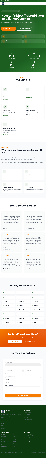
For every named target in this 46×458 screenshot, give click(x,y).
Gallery (2, 423)
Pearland (3, 438)
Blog (2, 425)
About (2, 420)
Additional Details (9, 385)
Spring (2, 439)
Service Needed (8, 362)
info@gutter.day (13, 0)
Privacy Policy (33, 452)
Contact (2, 428)
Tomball (3, 443)
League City (14, 439)
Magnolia (14, 443)
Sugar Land (3, 436)
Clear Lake (14, 441)
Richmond (3, 444)
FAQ (2, 426)
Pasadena (3, 441)
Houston (3, 434)
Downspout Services (28, 419)
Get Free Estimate (8, 28)
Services (3, 421)
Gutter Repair (26, 416)
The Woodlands (15, 436)
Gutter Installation (27, 412)
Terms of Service (41, 452)
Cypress (13, 438)
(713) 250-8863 (5, 0)
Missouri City (14, 444)
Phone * (25, 368)
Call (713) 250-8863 (24, 28)
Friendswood (4, 446)
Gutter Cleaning (27, 417)
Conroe (13, 446)
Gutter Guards (27, 414)
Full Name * (7, 368)
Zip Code (7, 379)
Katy (13, 434)
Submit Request (23, 395)
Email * (6, 373)
